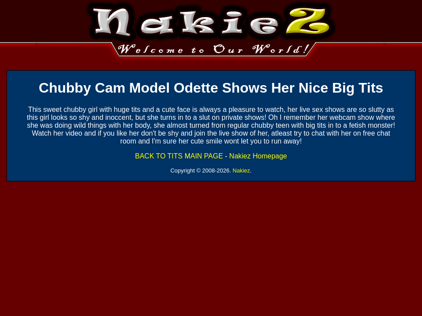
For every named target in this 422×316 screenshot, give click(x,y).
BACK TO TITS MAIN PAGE (179, 156)
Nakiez (241, 170)
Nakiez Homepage (258, 156)
